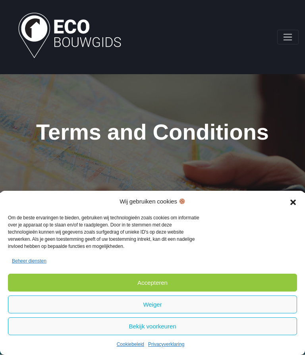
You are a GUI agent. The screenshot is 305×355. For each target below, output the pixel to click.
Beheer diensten (29, 261)
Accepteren (152, 282)
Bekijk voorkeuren (152, 326)
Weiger (152, 304)
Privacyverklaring (166, 344)
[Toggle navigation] (288, 37)
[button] (293, 201)
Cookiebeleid (130, 344)
